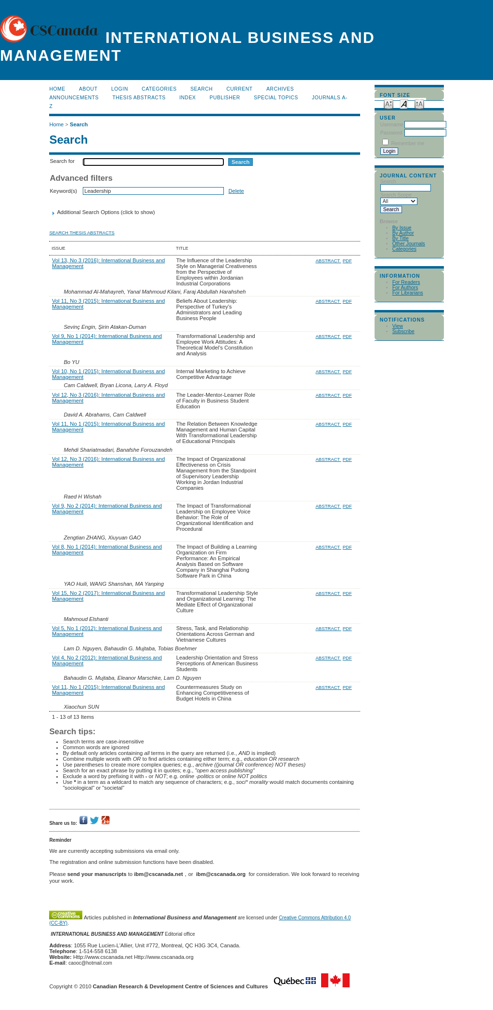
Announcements (74, 97)
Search (201, 89)
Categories (404, 249)
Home (57, 89)
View (397, 326)
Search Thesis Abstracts (82, 232)
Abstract (328, 260)
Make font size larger (419, 103)
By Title (400, 238)
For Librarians (407, 293)
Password (391, 132)
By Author (403, 233)
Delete (236, 191)
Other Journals (408, 243)
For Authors (405, 287)
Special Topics (276, 97)
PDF (347, 260)
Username (391, 124)
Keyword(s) (63, 191)
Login (119, 89)
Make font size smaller (388, 103)
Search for (62, 161)
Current (239, 89)
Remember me (408, 143)
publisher (224, 97)
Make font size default (404, 103)
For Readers (406, 282)
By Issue (402, 227)
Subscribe (403, 331)
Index (187, 97)
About (88, 89)
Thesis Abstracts (139, 97)
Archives (280, 89)
